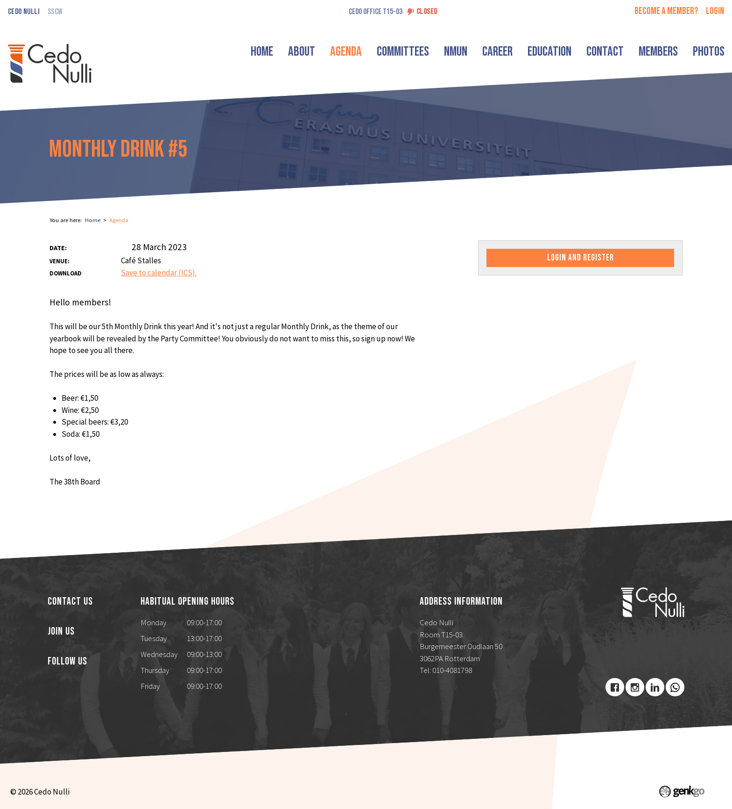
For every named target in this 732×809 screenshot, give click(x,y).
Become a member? (666, 11)
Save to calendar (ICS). (159, 272)
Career (497, 51)
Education (549, 51)
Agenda (346, 51)
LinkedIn (655, 687)
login (715, 11)
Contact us (70, 602)
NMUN (455, 51)
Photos (709, 51)
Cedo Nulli (24, 12)
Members (658, 51)
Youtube (675, 687)
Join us (61, 632)
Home (262, 51)
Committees (403, 51)
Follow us (67, 662)
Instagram (635, 687)
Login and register (580, 258)
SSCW (55, 12)
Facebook (614, 687)
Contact (605, 51)
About (301, 51)
